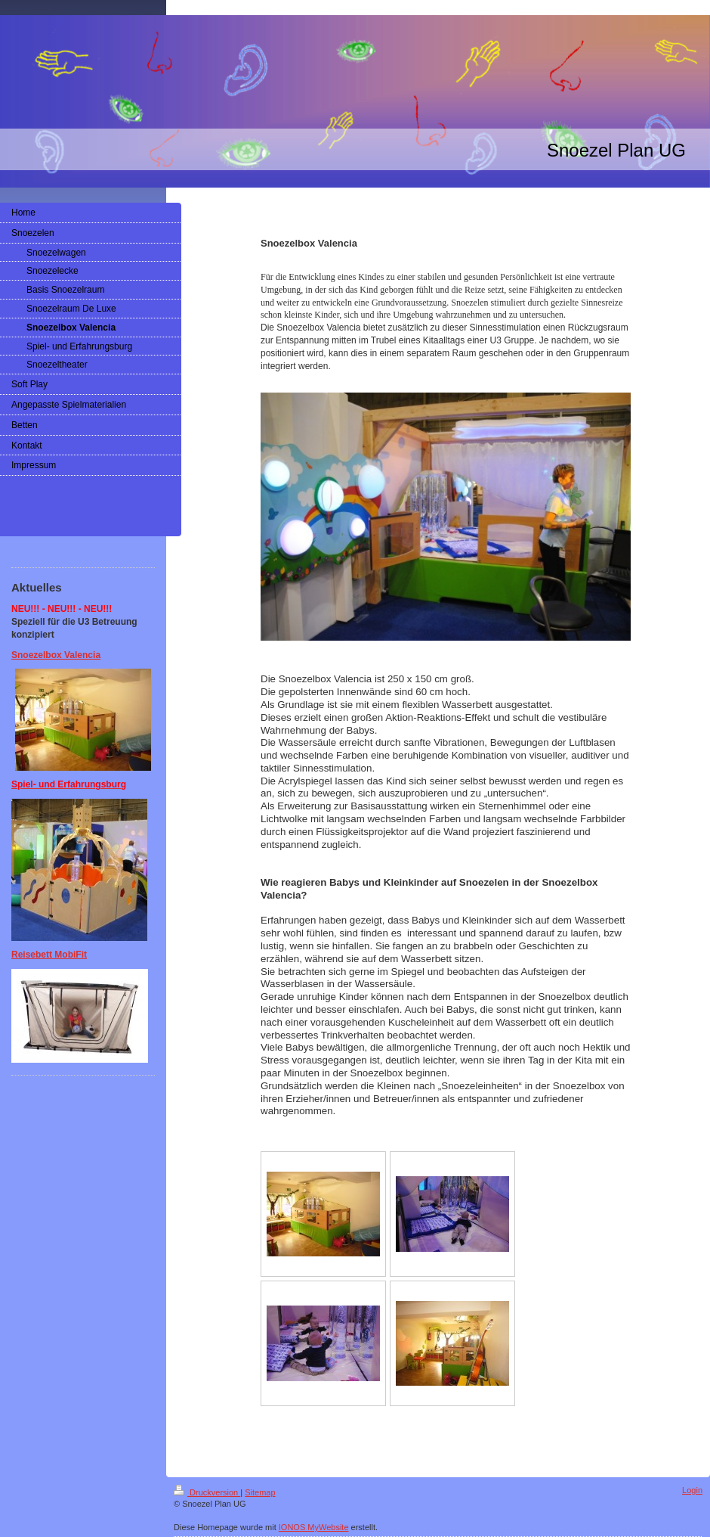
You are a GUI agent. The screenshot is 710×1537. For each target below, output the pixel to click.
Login (692, 1490)
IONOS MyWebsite (314, 1527)
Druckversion (207, 1492)
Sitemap (260, 1492)
